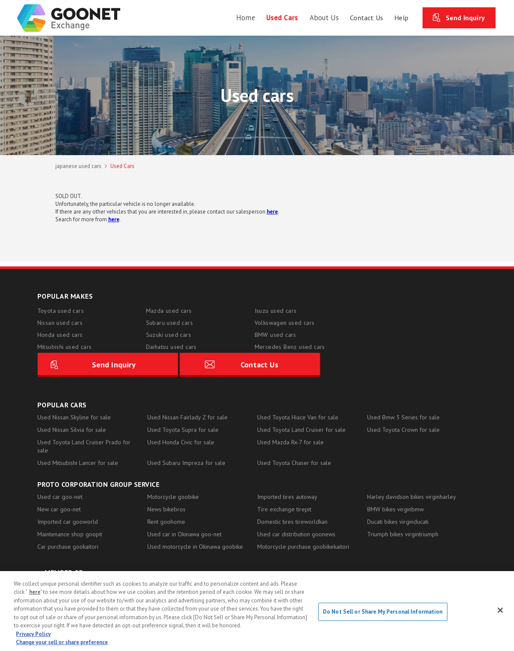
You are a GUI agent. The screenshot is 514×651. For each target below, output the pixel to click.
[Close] (500, 610)
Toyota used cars (60, 311)
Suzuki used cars (168, 335)
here (34, 592)
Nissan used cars (59, 323)
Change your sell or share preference (62, 642)
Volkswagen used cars (285, 323)
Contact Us (425, 338)
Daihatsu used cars (171, 347)
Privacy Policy (33, 634)
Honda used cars (60, 335)
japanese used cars (78, 166)
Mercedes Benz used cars (290, 347)
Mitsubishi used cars (64, 347)
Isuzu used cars (276, 311)
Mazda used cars (169, 311)
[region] (257, 611)
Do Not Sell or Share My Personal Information (383, 611)
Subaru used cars (169, 323)
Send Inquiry (465, 16)
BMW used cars (275, 335)
